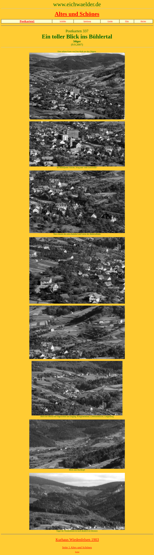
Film (127, 21)
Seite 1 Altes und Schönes (77, 547)
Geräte (110, 21)
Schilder (63, 21)
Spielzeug (87, 21)
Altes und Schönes (77, 14)
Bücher (143, 21)
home (77, 552)
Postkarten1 (27, 21)
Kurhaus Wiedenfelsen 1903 (77, 539)
